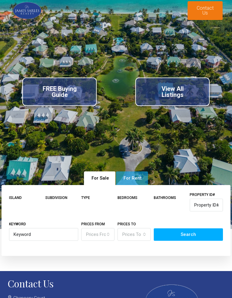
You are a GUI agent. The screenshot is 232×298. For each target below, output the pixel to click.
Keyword (17, 224)
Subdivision (56, 198)
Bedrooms (127, 198)
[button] (109, 11)
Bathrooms (165, 198)
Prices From (93, 224)
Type (85, 198)
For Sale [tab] (100, 178)
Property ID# (202, 195)
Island (15, 198)
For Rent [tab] (133, 178)
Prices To (127, 224)
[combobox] (97, 234)
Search (188, 234)
